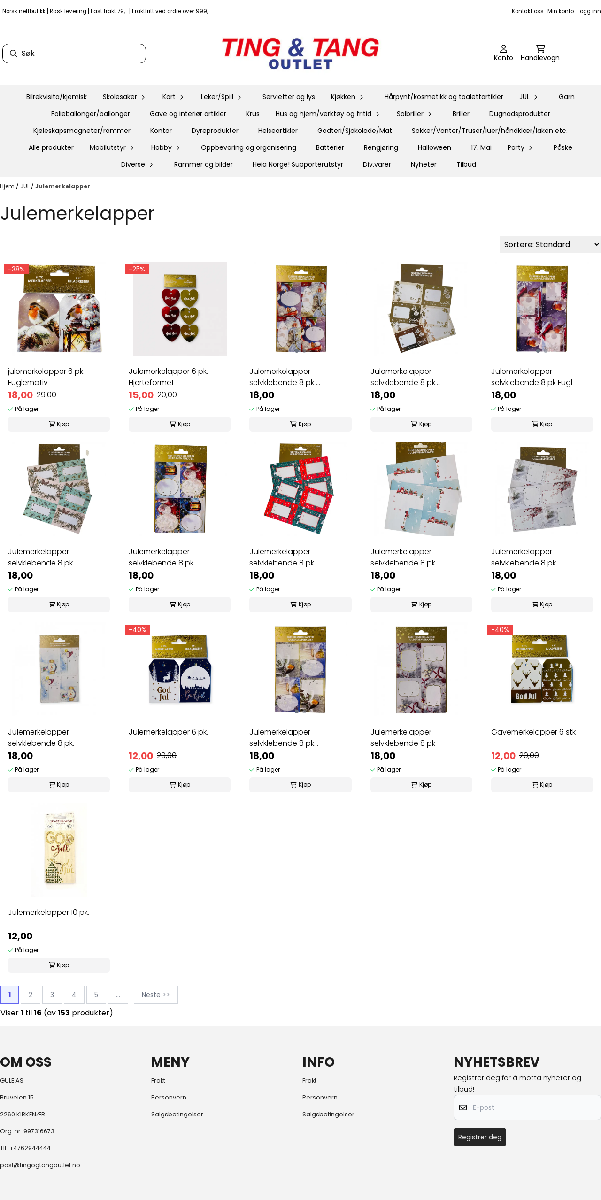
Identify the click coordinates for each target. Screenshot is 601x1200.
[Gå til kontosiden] (503, 53)
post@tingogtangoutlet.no (40, 1165)
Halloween (434, 147)
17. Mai (481, 147)
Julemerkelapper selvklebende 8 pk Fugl (531, 377)
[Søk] (74, 53)
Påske (563, 147)
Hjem (8, 186)
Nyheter (424, 164)
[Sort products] (550, 244)
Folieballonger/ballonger (90, 113)
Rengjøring (381, 147)
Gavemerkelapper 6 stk (533, 732)
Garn (567, 96)
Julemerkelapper (62, 186)
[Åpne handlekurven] (540, 53)
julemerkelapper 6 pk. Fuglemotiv (46, 377)
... (118, 994)
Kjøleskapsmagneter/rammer (82, 130)
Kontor (161, 130)
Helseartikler (278, 130)
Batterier (330, 147)
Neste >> (156, 994)
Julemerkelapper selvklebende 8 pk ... (284, 377)
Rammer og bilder (203, 164)
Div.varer (377, 164)
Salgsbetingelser (177, 1114)
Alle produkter (51, 147)
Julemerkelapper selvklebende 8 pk (161, 557)
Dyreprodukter (215, 130)
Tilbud (466, 164)
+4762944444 (30, 1148)
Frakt (158, 1080)
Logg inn (589, 11)
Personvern (168, 1097)
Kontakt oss (528, 11)
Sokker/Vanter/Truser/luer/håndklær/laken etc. (490, 130)
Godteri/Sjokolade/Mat (354, 130)
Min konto (560, 11)
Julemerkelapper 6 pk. (168, 732)
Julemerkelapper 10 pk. (48, 912)
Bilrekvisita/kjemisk (56, 96)
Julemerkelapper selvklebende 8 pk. (41, 557)
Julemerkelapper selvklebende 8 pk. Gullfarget (403, 377)
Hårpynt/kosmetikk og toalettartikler (444, 96)
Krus (253, 113)
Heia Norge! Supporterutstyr (298, 164)
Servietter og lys (288, 96)
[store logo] (300, 53)
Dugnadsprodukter (519, 113)
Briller (461, 113)
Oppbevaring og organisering (248, 147)
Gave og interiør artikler (188, 113)
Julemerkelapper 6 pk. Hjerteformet (168, 377)
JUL (25, 186)
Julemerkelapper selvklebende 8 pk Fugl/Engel (281, 738)
